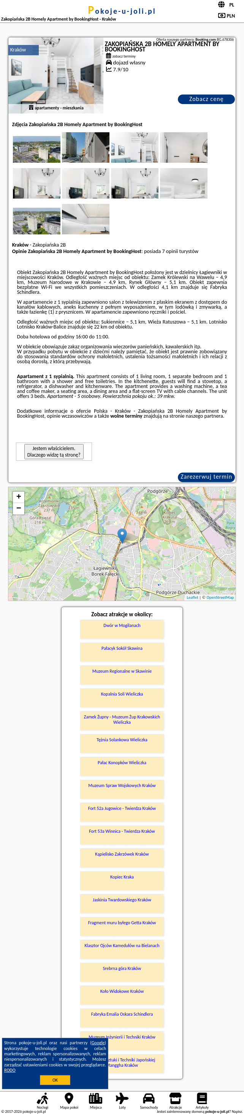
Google (98, 1042)
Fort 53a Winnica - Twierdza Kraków (122, 831)
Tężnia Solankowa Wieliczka (122, 739)
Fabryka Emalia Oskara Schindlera (122, 1014)
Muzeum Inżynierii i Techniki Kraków (122, 1037)
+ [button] (18, 497)
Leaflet (192, 597)
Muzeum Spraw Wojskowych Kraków (121, 785)
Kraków (18, 49)
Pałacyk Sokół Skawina (122, 648)
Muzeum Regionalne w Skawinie (122, 671)
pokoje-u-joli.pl (122, 11)
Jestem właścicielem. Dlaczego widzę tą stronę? (54, 451)
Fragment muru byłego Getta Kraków (122, 922)
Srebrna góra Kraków (122, 968)
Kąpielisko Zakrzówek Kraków (122, 854)
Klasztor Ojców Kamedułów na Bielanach (121, 945)
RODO (10, 1070)
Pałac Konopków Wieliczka (122, 762)
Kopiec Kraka (122, 877)
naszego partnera (204, 416)
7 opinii (170, 251)
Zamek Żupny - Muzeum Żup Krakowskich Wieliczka (122, 719)
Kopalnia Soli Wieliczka (122, 694)
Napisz (237, 1111)
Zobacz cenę (206, 99)
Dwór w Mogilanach (121, 625)
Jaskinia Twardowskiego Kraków (122, 899)
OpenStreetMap (220, 597)
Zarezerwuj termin (206, 476)
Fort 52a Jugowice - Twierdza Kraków (122, 808)
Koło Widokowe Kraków (122, 991)
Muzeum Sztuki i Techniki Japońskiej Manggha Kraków (122, 1062)
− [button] (18, 509)
